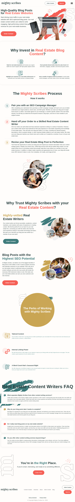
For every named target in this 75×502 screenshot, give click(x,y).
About (41, 489)
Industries (36, 489)
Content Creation (28, 489)
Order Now (38, 472)
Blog (53, 489)
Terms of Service (33, 497)
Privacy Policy (43, 497)
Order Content (47, 489)
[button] (71, 3)
